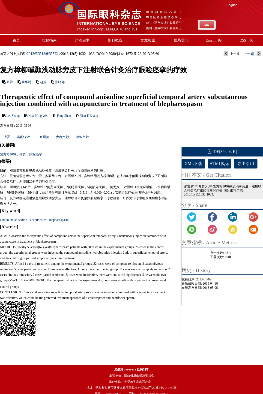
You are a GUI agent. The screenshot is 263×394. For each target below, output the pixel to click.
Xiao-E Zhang (89, 115)
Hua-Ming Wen (38, 115)
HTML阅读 (219, 163)
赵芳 (43, 82)
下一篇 (248, 53)
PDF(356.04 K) (222, 151)
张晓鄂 (60, 82)
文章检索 (147, 40)
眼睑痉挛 (35, 154)
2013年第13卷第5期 (42, 54)
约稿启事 (82, 40)
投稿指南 (49, 40)
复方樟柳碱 (8, 154)
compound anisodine (13, 220)
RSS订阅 (247, 40)
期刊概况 (115, 40)
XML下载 (193, 163)
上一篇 (235, 54)
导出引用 (245, 163)
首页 (16, 40)
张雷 (9, 82)
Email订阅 (214, 40)
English (232, 5)
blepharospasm (58, 220)
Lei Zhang (13, 115)
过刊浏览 (17, 54)
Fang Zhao (64, 115)
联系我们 (180, 40)
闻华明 (26, 82)
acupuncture (37, 220)
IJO (206, 25)
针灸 (22, 154)
